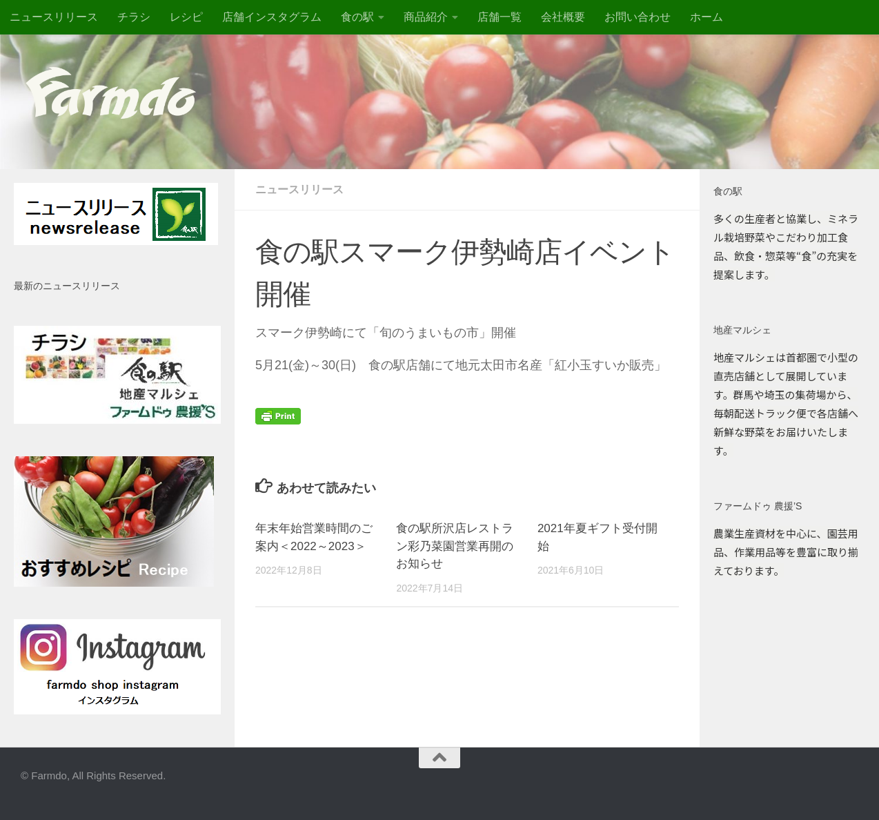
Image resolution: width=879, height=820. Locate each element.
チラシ (133, 17)
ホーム (706, 17)
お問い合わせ (637, 17)
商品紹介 (426, 17)
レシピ (186, 17)
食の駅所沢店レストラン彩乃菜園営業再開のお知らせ (454, 546)
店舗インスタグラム (272, 17)
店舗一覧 (499, 17)
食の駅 (357, 17)
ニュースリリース (54, 17)
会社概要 (563, 17)
